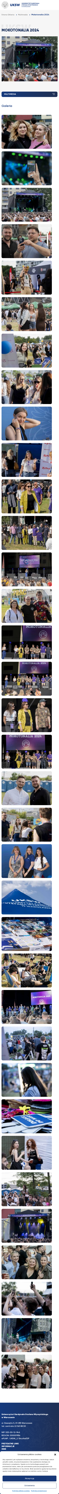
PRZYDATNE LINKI (10, 1444)
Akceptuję (29, 1478)
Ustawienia (29, 1486)
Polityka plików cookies (21, 1491)
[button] (55, 1454)
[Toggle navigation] (53, 5)
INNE (4, 1449)
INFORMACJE (8, 1446)
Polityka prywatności (39, 1491)
